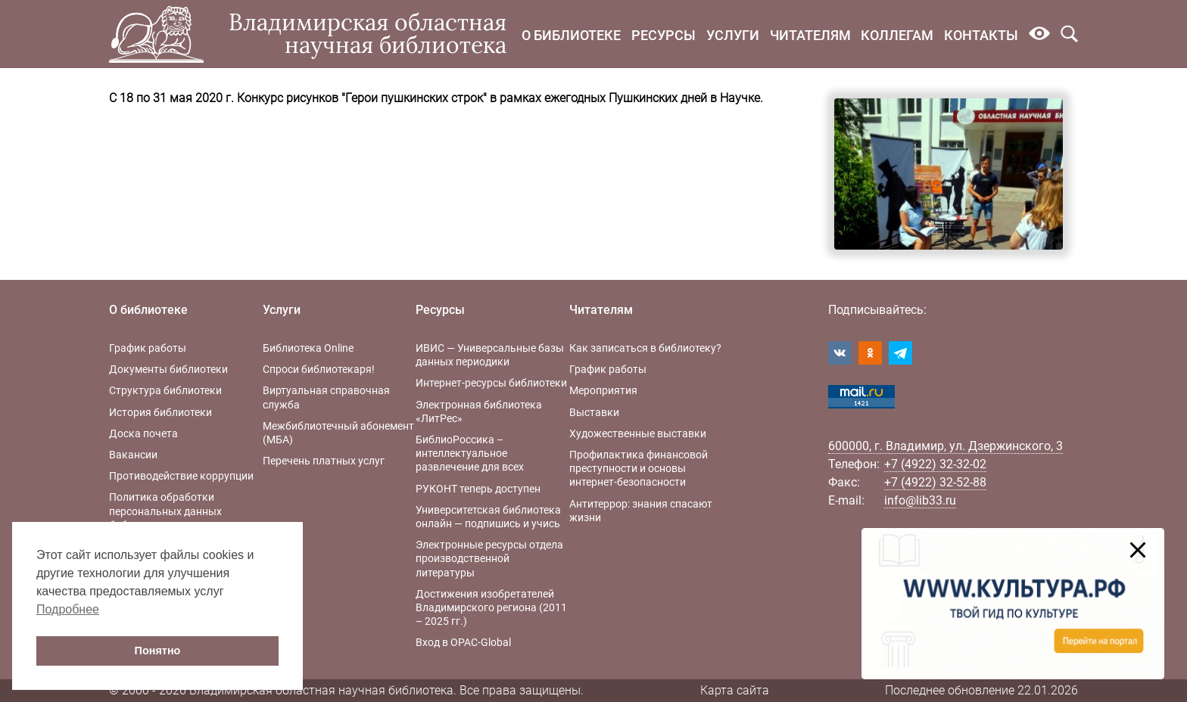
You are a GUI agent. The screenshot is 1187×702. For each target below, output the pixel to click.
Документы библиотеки (168, 369)
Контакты (981, 35)
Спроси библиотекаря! (319, 369)
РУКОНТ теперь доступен (478, 489)
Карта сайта (734, 690)
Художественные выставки (637, 433)
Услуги (732, 35)
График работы (147, 348)
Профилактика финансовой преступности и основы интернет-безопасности (638, 468)
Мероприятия (603, 390)
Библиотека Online (308, 348)
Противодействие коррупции (181, 476)
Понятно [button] (158, 651)
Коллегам (897, 35)
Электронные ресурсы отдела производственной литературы (489, 558)
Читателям (810, 35)
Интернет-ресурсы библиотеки (491, 383)
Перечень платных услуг (324, 461)
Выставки (594, 412)
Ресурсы (663, 35)
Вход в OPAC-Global (463, 642)
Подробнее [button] (67, 609)
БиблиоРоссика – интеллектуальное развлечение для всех (470, 453)
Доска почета (143, 433)
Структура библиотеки (165, 390)
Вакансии (133, 455)
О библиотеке (571, 35)
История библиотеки (160, 412)
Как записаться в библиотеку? (645, 348)
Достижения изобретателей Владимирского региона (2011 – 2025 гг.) (491, 607)
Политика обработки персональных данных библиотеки (165, 510)
